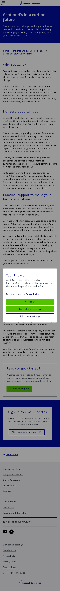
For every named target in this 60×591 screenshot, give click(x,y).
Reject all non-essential (30, 309)
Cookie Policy (32, 294)
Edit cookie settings (30, 316)
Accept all (30, 302)
